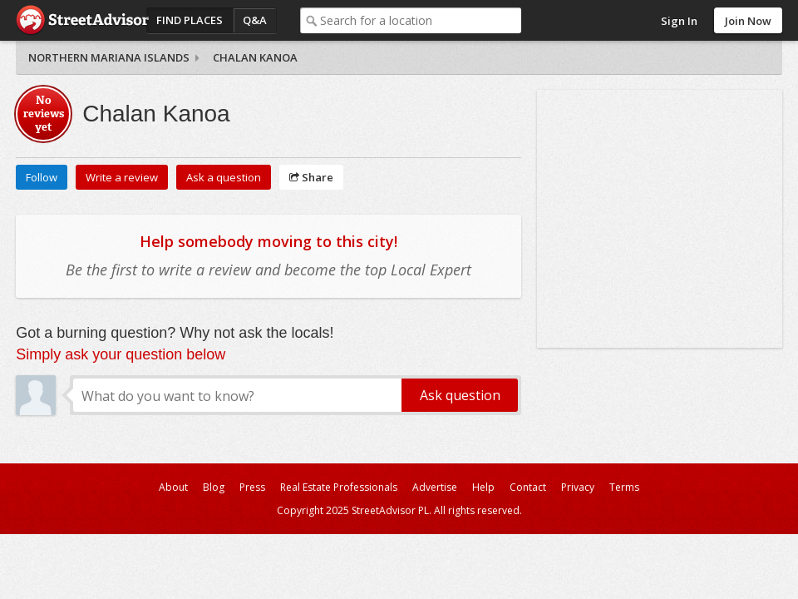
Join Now (748, 20)
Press (252, 487)
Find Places (189, 19)
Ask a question (223, 177)
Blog (213, 487)
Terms (624, 487)
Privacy (577, 487)
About (173, 487)
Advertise (434, 487)
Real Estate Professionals (338, 487)
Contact (528, 487)
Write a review (122, 177)
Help (483, 487)
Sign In (679, 20)
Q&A (255, 19)
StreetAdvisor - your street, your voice (82, 20)
